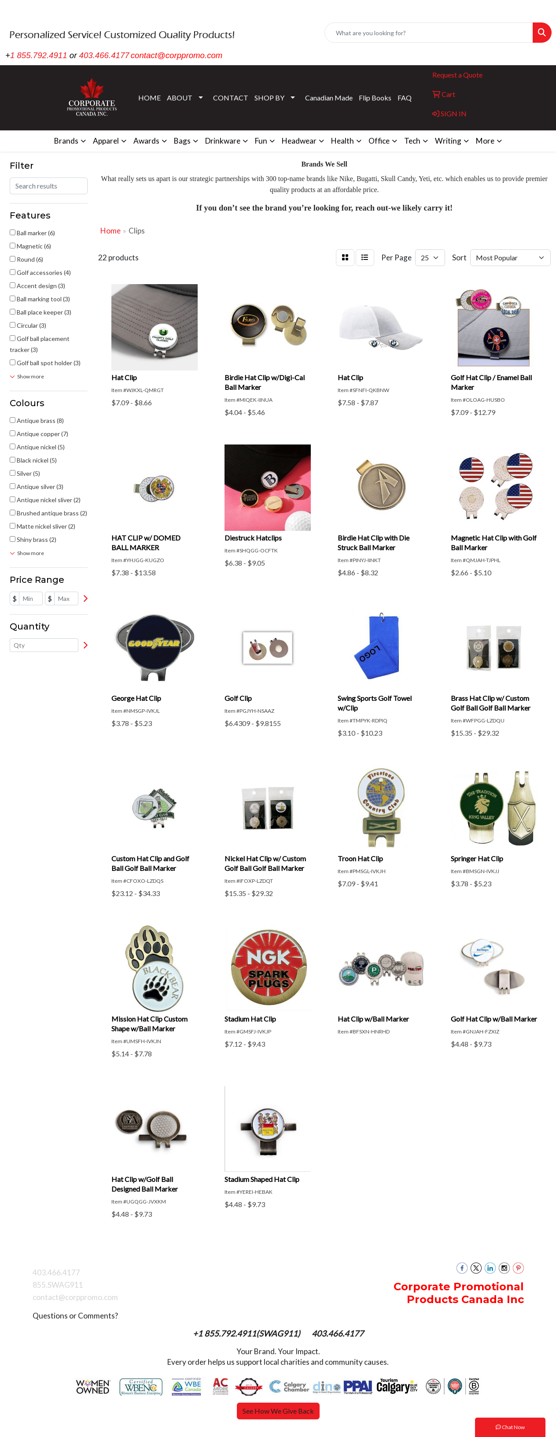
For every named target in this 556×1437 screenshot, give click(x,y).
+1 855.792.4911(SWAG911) (247, 1333)
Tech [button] (412, 140)
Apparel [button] (106, 140)
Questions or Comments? (75, 1315)
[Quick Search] (428, 32)
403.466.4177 (104, 55)
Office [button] (379, 140)
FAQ (405, 97)
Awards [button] (146, 140)
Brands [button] (66, 140)
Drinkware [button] (222, 140)
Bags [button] (182, 140)
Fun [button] (261, 140)
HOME (149, 97)
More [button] (485, 140)
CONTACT (230, 97)
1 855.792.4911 (38, 55)
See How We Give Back (278, 1411)
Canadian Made (329, 97)
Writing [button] (448, 140)
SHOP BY (269, 97)
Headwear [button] (299, 140)
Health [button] (342, 140)
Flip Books (375, 97)
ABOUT (179, 97)
